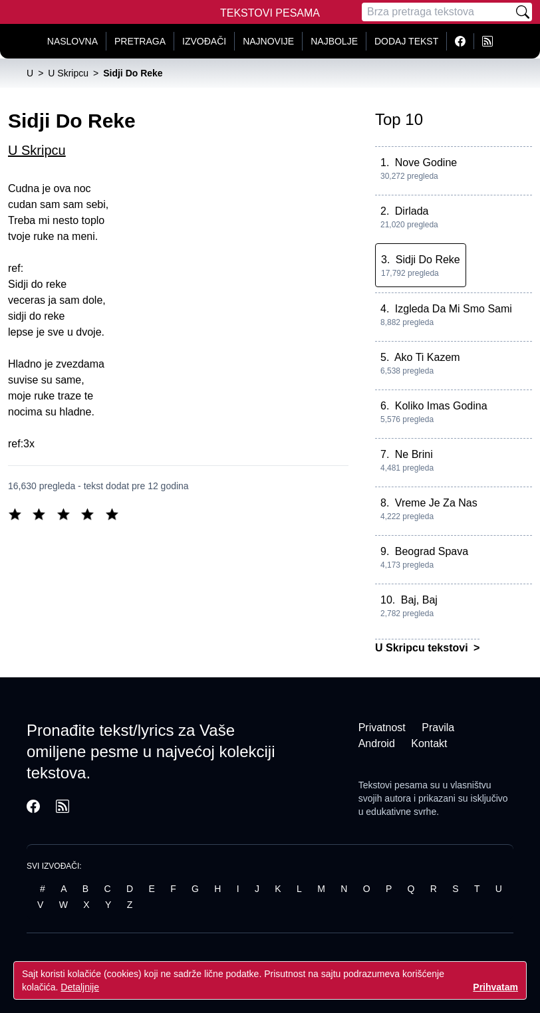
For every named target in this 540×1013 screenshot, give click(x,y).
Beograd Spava (431, 551)
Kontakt (429, 743)
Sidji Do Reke (428, 259)
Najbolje (334, 41)
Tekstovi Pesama (270, 13)
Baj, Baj (419, 600)
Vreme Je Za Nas (436, 502)
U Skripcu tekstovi (423, 647)
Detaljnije (80, 987)
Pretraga (140, 41)
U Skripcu (37, 150)
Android (376, 743)
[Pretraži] (522, 12)
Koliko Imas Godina (441, 405)
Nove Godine (426, 162)
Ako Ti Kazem (427, 357)
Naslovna (72, 41)
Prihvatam (495, 987)
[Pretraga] (437, 12)
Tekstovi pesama (393, 785)
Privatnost (382, 727)
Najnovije (268, 41)
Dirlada (412, 211)
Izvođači (204, 41)
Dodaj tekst (406, 41)
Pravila (438, 727)
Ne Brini (414, 454)
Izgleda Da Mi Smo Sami (453, 308)
